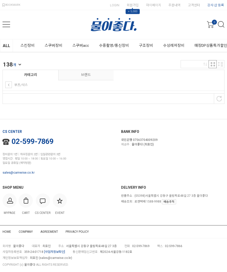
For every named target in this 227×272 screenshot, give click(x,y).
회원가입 (133, 5)
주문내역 (174, 5)
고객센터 (194, 5)
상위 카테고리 (8, 85)
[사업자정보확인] (54, 252)
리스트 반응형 (220, 64)
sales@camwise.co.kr (19, 172)
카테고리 (30, 75)
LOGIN (114, 5)
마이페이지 (153, 5)
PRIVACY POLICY (77, 232)
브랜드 (86, 75)
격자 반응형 (213, 64)
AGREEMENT (49, 232)
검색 (221, 24)
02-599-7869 (28, 141)
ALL (6, 45)
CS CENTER (12, 132)
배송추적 (169, 202)
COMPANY (26, 232)
